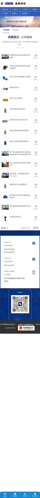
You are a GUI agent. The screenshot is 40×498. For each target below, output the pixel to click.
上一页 (22, 242)
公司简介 (15, 9)
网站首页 (5, 9)
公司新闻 (6, 30)
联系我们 (25, 13)
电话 (4, 494)
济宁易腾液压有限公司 (7, 324)
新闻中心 (15, 13)
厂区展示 (5, 13)
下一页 (27, 242)
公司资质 (25, 9)
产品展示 (35, 9)
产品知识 (15, 30)
